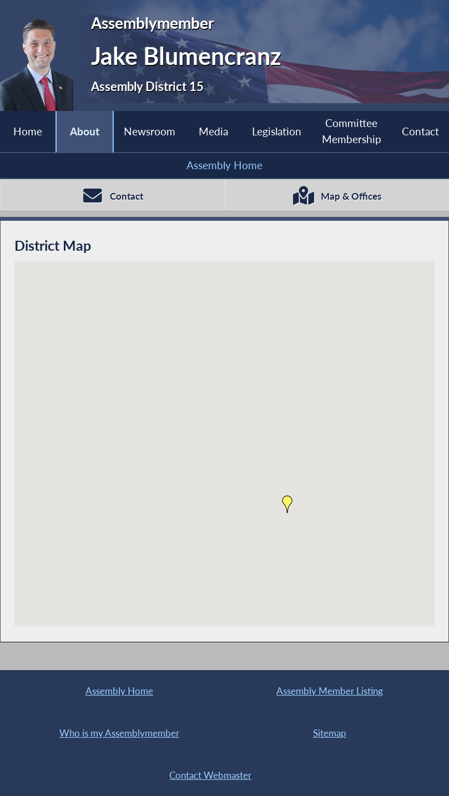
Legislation (276, 131)
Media (213, 131)
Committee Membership (351, 130)
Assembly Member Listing (329, 691)
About (84, 131)
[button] (287, 504)
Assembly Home (224, 165)
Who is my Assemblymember (119, 733)
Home (27, 131)
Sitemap (329, 733)
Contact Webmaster (210, 775)
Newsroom (149, 131)
